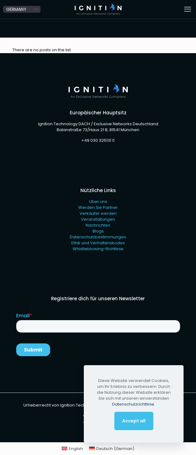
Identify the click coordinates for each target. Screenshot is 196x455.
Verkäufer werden (98, 213)
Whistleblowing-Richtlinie (98, 249)
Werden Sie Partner (98, 207)
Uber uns (98, 202)
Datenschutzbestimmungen (98, 237)
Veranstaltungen (98, 219)
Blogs (98, 231)
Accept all (134, 421)
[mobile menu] (187, 9)
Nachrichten (98, 225)
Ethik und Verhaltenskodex (98, 243)
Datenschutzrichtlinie (133, 404)
